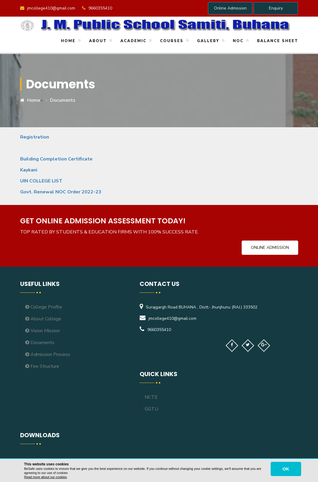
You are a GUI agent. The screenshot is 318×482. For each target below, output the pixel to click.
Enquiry (276, 8)
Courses (170, 41)
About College (43, 319)
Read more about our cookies (45, 477)
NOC (237, 41)
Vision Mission (42, 330)
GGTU (151, 409)
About (97, 41)
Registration (35, 137)
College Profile (43, 307)
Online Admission (230, 8)
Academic (132, 41)
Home (67, 41)
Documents (62, 100)
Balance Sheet (276, 41)
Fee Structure (42, 366)
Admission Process (47, 354)
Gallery (207, 41)
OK (286, 468)
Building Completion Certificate (56, 159)
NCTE (151, 397)
